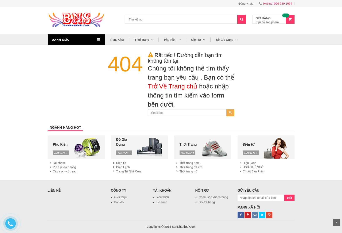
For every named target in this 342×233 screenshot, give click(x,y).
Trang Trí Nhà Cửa (128, 171)
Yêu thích (163, 197)
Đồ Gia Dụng (225, 39)
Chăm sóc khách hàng (213, 197)
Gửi (289, 198)
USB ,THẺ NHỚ (253, 167)
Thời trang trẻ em (191, 167)
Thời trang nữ (188, 171)
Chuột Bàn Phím (254, 171)
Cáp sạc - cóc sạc (65, 171)
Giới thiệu (120, 197)
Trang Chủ (117, 39)
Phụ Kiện (170, 39)
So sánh (162, 202)
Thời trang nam (190, 163)
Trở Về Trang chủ (172, 86)
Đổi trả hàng (207, 202)
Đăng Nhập (246, 3)
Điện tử (196, 39)
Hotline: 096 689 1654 (275, 3)
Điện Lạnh (123, 167)
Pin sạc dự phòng (64, 167)
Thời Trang (142, 39)
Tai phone (59, 163)
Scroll (336, 222)
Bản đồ (119, 202)
